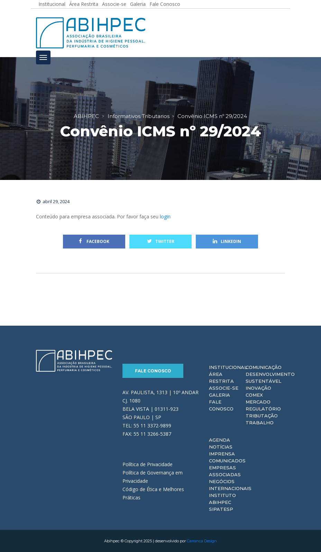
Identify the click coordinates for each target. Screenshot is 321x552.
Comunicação (264, 367)
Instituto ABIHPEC (222, 498)
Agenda (219, 440)
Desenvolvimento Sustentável (270, 377)
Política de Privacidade (147, 464)
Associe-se (223, 388)
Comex (254, 395)
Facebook (94, 241)
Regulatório (263, 408)
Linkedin (227, 241)
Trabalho (260, 422)
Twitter (160, 241)
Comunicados (227, 460)
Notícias (220, 447)
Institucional (228, 367)
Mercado (258, 402)
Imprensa (222, 453)
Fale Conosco (153, 370)
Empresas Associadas (225, 471)
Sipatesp (221, 509)
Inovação (258, 388)
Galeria (219, 395)
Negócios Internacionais (230, 485)
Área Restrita (221, 377)
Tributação (262, 415)
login (165, 216)
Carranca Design (202, 541)
